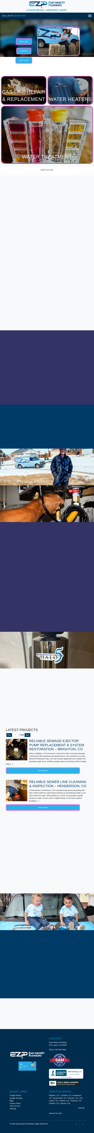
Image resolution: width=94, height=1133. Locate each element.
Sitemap (13, 1109)
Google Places (15, 1095)
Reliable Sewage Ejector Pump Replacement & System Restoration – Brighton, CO (56, 745)
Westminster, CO (59, 1098)
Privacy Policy (15, 1103)
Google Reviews (16, 1098)
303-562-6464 (19, 16)
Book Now (23, 41)
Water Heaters (70, 99)
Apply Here (24, 60)
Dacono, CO (65, 1103)
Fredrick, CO (54, 1103)
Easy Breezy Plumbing (25, 1124)
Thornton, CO (73, 1098)
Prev (9, 735)
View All (81, 1108)
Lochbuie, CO (65, 1095)
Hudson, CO (64, 1101)
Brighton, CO (54, 1095)
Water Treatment (47, 156)
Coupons (24, 51)
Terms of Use (15, 1106)
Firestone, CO (75, 1101)
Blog (11, 1101)
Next (27, 735)
